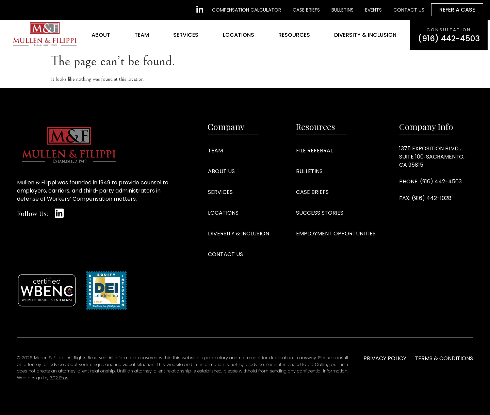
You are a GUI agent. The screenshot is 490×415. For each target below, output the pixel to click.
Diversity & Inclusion (365, 35)
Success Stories (319, 213)
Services (185, 35)
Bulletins (309, 171)
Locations (238, 35)
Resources (294, 35)
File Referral (314, 150)
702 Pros (59, 378)
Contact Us (225, 254)
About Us (221, 171)
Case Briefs (312, 192)
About (101, 35)
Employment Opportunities (336, 233)
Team (141, 35)
